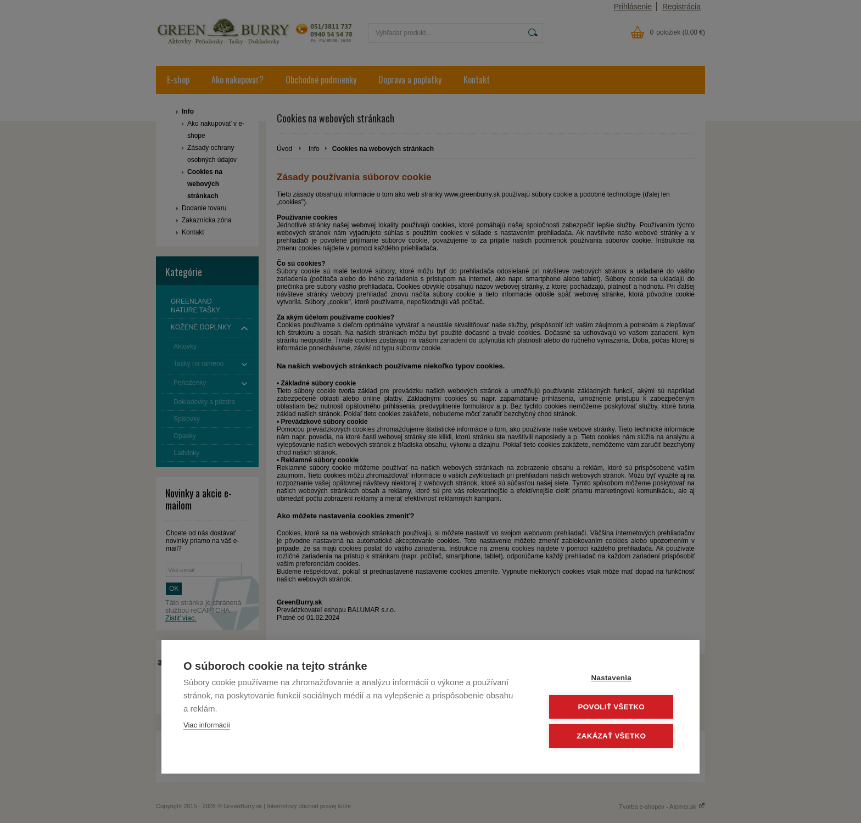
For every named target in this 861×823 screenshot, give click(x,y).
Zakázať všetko (611, 736)
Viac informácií (206, 725)
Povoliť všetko (611, 707)
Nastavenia (611, 678)
